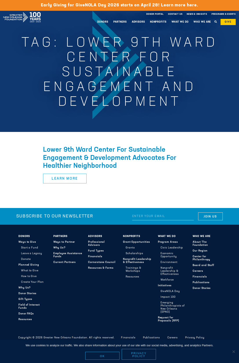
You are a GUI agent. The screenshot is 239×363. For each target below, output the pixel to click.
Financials (95, 256)
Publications (201, 282)
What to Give (29, 270)
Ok (102, 356)
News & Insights (197, 14)
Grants (130, 247)
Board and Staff (203, 265)
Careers (198, 271)
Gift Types (25, 299)
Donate (26, 259)
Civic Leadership (172, 247)
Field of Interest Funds (29, 306)
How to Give (29, 276)
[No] (233, 351)
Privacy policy (139, 355)
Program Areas (168, 242)
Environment (169, 262)
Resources (25, 319)
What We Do (180, 22)
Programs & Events (224, 14)
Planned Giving (28, 265)
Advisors (138, 22)
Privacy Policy (195, 337)
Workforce (167, 280)
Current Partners (64, 262)
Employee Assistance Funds (67, 255)
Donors (102, 22)
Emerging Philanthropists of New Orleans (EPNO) (173, 307)
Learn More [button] (65, 179)
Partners (120, 22)
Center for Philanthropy (201, 258)
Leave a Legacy (31, 253)
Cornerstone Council (102, 262)
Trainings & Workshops (133, 269)
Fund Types (96, 251)
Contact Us (175, 14)
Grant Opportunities (136, 242)
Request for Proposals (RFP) (168, 319)
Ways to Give (27, 242)
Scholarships (134, 253)
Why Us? (24, 287)
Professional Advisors (96, 243)
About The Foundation (200, 243)
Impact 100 (168, 297)
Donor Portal (154, 14)
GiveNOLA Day (170, 291)
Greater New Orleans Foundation (22, 13)
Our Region (200, 251)
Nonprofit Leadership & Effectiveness (137, 261)
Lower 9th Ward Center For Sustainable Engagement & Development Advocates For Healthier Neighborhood (109, 158)
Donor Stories (27, 293)
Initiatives (165, 285)
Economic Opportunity (169, 255)
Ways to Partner (64, 242)
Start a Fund (29, 247)
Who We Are (202, 22)
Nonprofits (158, 22)
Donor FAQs (26, 313)
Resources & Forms (101, 268)
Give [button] (228, 22)
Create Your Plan (32, 282)
